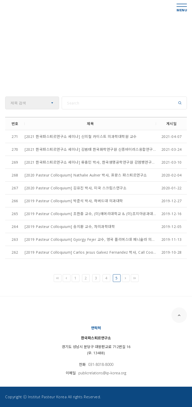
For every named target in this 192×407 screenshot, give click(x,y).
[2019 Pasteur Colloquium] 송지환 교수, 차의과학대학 (70, 226)
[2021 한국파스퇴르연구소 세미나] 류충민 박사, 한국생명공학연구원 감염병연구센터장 (90, 162)
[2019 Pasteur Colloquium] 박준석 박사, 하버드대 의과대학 (74, 200)
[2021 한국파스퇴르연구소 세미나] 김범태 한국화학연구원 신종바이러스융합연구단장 (90, 149)
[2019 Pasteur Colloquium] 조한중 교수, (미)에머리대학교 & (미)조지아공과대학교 (90, 213)
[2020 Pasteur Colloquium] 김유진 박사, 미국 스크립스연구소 (75, 187)
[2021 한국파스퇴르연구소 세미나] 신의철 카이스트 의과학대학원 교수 (81, 136)
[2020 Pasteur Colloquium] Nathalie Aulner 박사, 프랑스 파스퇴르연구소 (86, 175)
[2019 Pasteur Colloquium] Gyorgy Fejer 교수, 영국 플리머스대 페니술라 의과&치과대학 (90, 239)
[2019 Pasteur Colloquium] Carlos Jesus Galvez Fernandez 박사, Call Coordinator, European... (90, 252)
